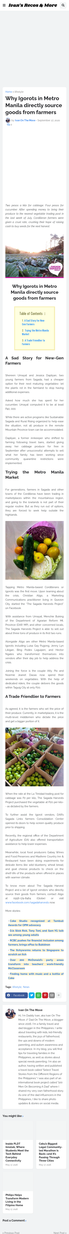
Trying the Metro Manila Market (35, 332)
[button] (4, 5)
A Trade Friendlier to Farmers (33, 342)
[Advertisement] (34, 48)
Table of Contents (31, 313)
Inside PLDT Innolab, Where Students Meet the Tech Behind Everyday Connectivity (17, 1152)
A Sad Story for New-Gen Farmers (33, 322)
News (26, 987)
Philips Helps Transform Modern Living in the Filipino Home (17, 1200)
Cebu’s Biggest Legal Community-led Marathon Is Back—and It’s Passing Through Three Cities (50, 1152)
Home (8, 92)
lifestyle (19, 92)
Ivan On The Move (30, 1010)
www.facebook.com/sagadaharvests (27, 902)
